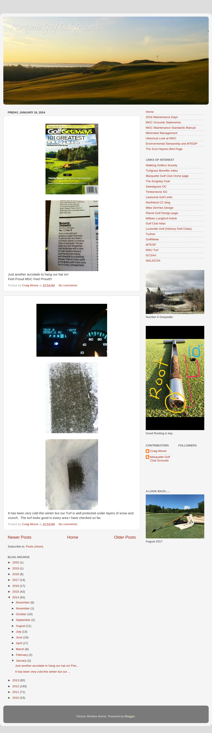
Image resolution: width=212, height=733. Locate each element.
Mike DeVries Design (160, 207)
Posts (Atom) (34, 546)
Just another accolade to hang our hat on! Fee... (47, 665)
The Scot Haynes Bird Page (164, 149)
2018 (16, 574)
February (22, 654)
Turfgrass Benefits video (162, 170)
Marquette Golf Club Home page (167, 176)
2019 (16, 568)
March (20, 649)
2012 (16, 686)
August (21, 626)
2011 (16, 692)
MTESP (151, 244)
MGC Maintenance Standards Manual (171, 127)
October (21, 614)
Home (72, 537)
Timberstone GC (157, 191)
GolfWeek (152, 239)
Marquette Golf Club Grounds (55, 27)
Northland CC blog (158, 202)
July (19, 631)
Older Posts (125, 537)
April (19, 643)
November (23, 608)
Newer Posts (19, 537)
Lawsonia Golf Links (159, 197)
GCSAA (151, 255)
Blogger (130, 716)
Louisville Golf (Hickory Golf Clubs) (169, 228)
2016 (16, 586)
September (23, 620)
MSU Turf (152, 250)
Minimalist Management (161, 133)
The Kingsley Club (158, 181)
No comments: (69, 285)
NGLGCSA (153, 260)
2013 (16, 680)
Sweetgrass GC (156, 186)
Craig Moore (158, 451)
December (23, 602)
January (21, 660)
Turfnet (150, 234)
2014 (16, 597)
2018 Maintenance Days (162, 117)
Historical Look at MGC (161, 138)
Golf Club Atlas (155, 223)
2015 (16, 591)
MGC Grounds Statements (163, 122)
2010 (16, 697)
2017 (16, 580)
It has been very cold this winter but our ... (42, 671)
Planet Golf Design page (162, 213)
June (19, 637)
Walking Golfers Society (161, 165)
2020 (16, 562)
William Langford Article (161, 218)
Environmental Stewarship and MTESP (171, 143)
